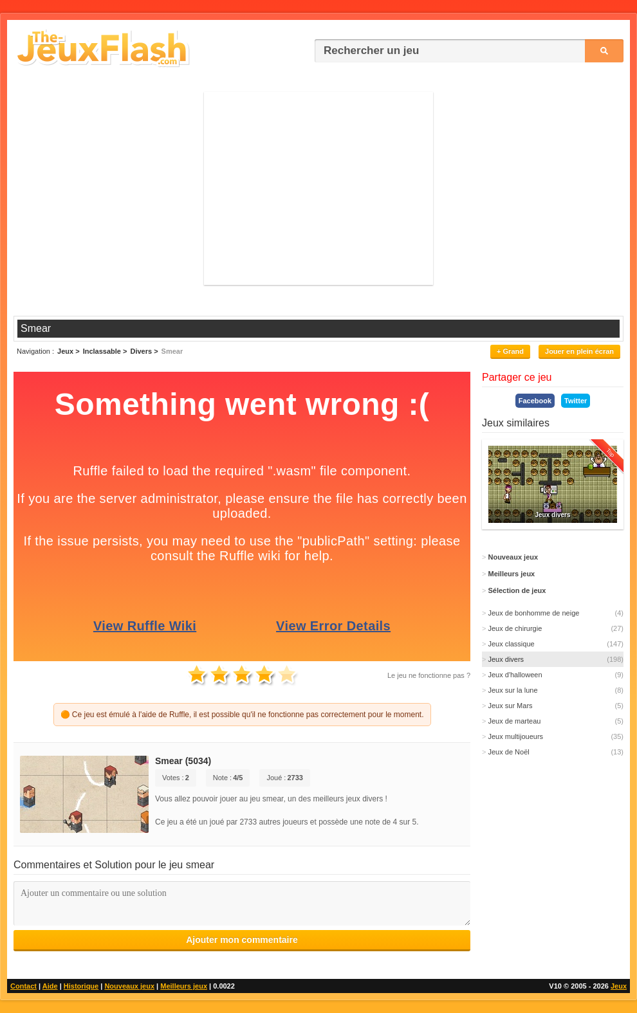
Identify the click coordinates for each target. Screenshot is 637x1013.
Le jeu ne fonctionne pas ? (428, 675)
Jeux (619, 986)
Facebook (535, 401)
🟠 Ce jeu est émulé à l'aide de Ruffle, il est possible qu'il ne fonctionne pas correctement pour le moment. (242, 714)
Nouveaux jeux (129, 986)
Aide (50, 986)
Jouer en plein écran (579, 351)
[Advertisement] (318, 188)
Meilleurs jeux (183, 986)
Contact (23, 986)
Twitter (575, 401)
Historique (81, 986)
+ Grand (510, 351)
